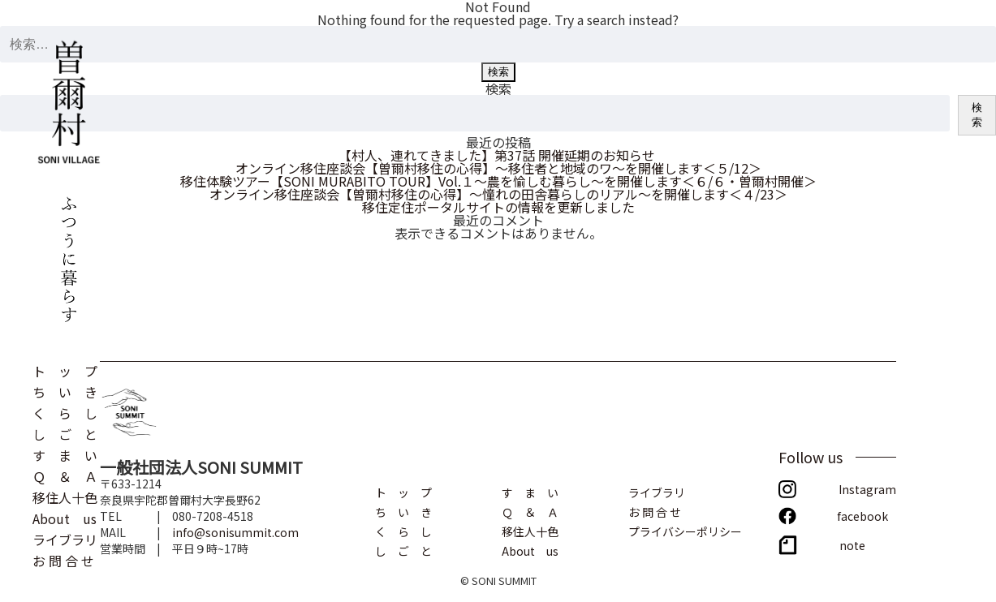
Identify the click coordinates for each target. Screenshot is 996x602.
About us (64, 517)
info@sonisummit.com (235, 532)
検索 (498, 88)
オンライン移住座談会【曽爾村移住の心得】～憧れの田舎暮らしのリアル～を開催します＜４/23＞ (498, 194)
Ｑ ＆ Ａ (64, 475)
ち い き (64, 390)
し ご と (64, 432)
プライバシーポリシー (685, 530)
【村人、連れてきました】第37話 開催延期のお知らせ (498, 155)
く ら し (64, 411)
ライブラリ (64, 538)
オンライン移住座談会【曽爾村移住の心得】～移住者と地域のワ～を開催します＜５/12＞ (498, 168)
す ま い (64, 453)
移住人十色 (64, 496)
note (852, 544)
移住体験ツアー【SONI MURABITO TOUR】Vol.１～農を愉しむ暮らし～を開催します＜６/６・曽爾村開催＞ (498, 181)
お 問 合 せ (63, 559)
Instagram (867, 488)
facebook (862, 515)
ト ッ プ (64, 369)
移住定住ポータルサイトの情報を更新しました (498, 207)
